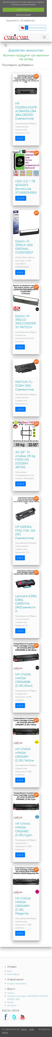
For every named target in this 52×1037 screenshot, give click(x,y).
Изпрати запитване (16, 983)
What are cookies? (23, 15)
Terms (24, 1029)
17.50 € (20, 631)
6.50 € (20, 272)
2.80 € (20, 347)
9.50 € (20, 705)
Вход (9, 971)
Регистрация (13, 974)
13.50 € (20, 409)
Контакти (11, 1005)
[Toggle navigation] (44, 37)
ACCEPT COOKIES (23, 10)
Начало (10, 993)
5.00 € (20, 138)
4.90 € (20, 558)
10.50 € (20, 484)
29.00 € (21, 198)
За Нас (10, 1002)
